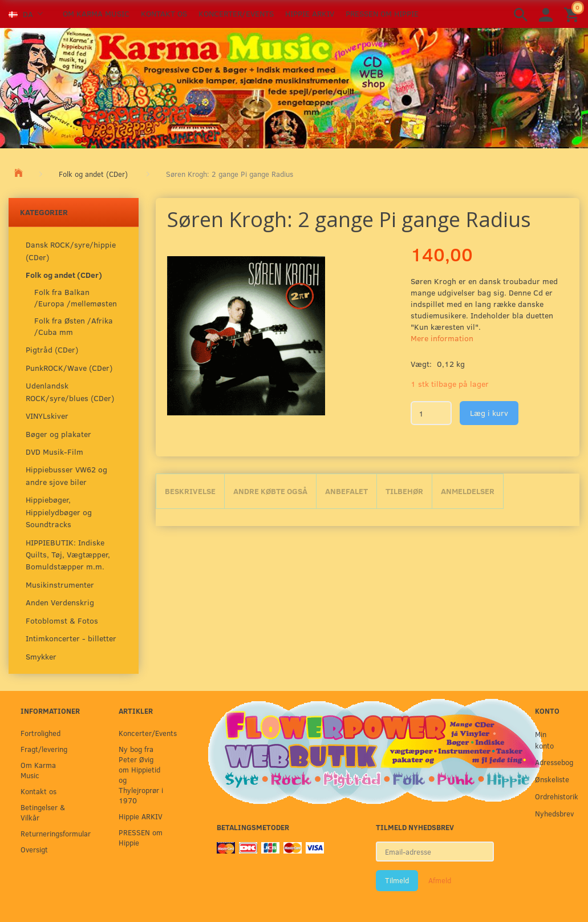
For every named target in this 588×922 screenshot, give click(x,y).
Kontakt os (164, 13)
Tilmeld (397, 880)
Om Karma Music (96, 13)
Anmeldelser (467, 491)
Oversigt (34, 849)
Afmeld (439, 880)
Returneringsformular (46, 833)
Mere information (442, 338)
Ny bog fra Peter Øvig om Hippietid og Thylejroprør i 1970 (141, 774)
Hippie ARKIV (309, 13)
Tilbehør (404, 491)
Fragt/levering (44, 749)
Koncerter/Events (236, 13)
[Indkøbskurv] (573, 14)
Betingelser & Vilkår (43, 812)
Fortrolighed (40, 733)
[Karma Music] (294, 86)
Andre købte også (270, 491)
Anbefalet (346, 491)
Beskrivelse (190, 491)
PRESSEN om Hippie (382, 13)
